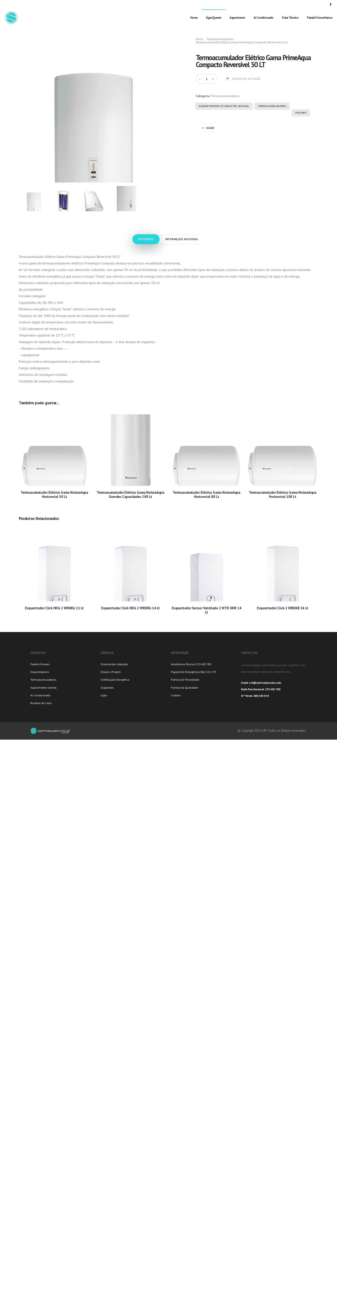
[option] (34, 198)
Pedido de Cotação (246, 78)
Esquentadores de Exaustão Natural (224, 106)
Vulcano (301, 112)
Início (199, 39)
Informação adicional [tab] (182, 239)
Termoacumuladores (220, 39)
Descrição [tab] (146, 239)
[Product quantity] (206, 79)
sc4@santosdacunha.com (265, 682)
